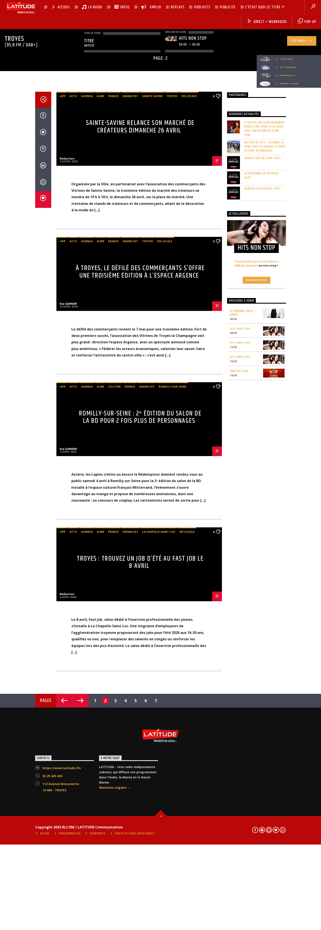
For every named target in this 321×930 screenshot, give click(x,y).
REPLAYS (177, 7)
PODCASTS (202, 7)
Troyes (172, 355)
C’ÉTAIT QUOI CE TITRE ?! (265, 7)
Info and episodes (256, 539)
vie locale (189, 355)
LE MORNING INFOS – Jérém (243, 572)
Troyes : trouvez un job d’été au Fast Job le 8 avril (140, 821)
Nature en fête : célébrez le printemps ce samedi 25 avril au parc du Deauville (264, 406)
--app (62, 355)
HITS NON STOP (240, 588)
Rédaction (67, 417)
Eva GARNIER (68, 563)
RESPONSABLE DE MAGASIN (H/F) (261, 435)
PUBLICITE (228, 7)
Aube (100, 355)
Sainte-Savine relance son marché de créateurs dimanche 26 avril (140, 386)
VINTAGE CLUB (239, 630)
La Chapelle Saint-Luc (158, 791)
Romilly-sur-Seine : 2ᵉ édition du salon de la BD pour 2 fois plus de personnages (140, 676)
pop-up (307, 22)
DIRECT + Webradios (267, 22)
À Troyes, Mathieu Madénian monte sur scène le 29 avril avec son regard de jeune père (264, 388)
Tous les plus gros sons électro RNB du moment (256, 523)
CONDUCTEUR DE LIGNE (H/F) (262, 417)
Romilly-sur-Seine (172, 645)
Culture (114, 645)
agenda (87, 355)
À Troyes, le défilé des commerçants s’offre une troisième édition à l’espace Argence (140, 531)
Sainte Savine (152, 355)
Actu (73, 355)
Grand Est (130, 355)
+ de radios (301, 41)
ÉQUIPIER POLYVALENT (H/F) (262, 448)
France (113, 355)
